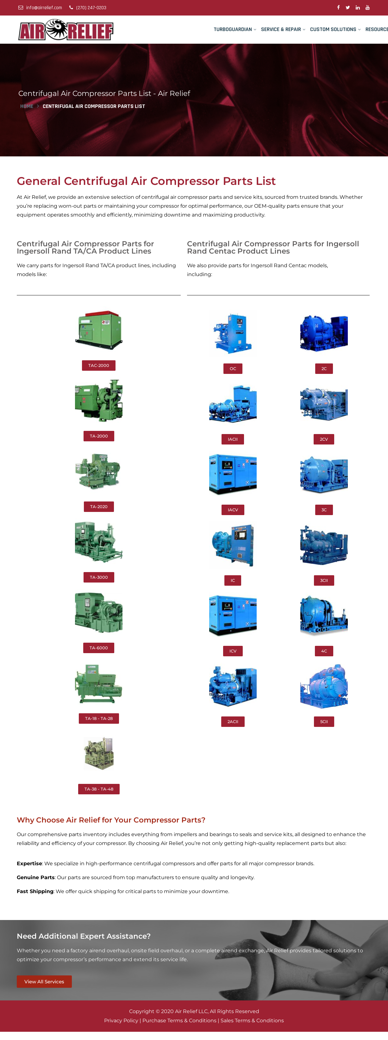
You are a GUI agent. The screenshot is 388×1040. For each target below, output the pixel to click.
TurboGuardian (233, 29)
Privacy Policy (121, 1020)
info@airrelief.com (40, 8)
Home (26, 105)
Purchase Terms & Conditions (179, 1020)
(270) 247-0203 (87, 8)
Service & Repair (281, 29)
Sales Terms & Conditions (252, 1020)
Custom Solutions (333, 29)
